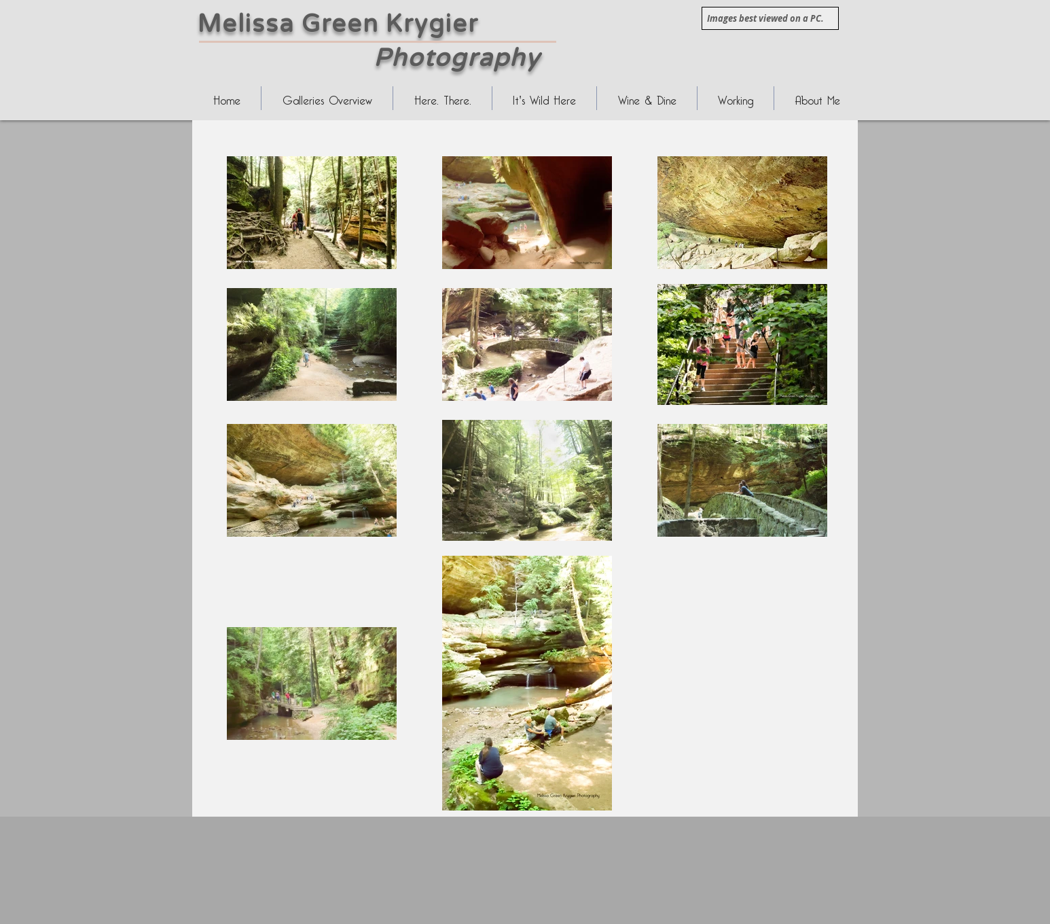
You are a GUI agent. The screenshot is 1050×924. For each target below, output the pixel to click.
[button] (442, 98)
